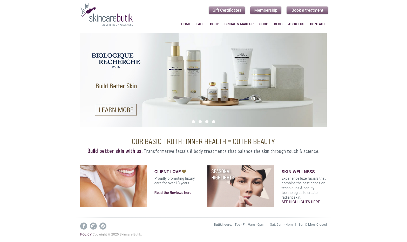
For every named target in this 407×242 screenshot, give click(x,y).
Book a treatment (307, 10)
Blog (278, 24)
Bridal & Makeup (239, 24)
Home (186, 24)
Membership (265, 10)
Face (200, 24)
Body (214, 24)
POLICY (86, 234)
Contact (317, 24)
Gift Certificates (227, 10)
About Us (296, 24)
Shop (263, 24)
